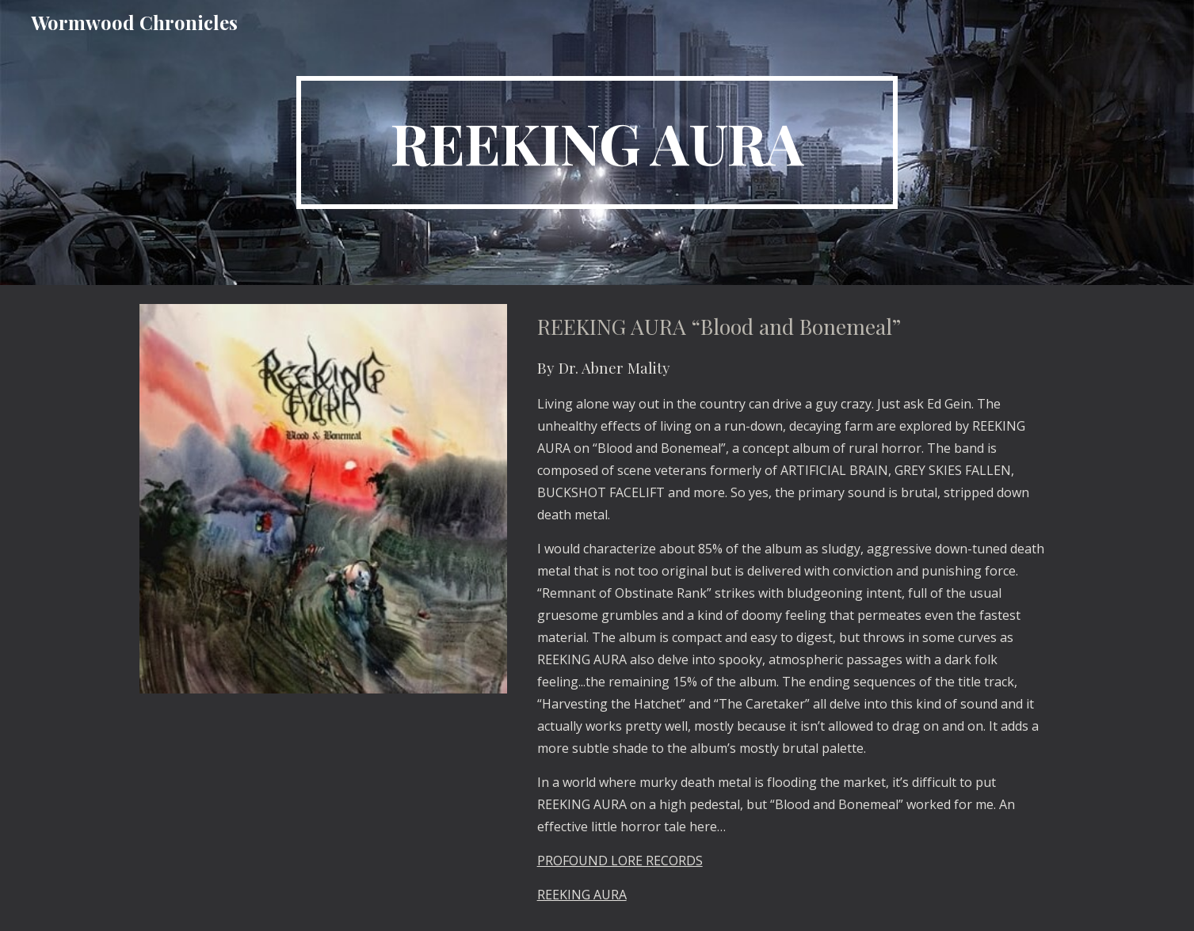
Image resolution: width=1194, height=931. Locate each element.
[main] (597, 142)
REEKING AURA (582, 894)
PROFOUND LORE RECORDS (620, 860)
